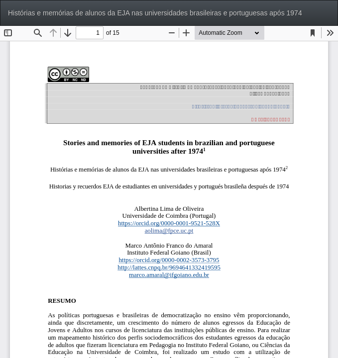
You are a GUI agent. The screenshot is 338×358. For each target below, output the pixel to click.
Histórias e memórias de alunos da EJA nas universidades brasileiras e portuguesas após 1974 (155, 13)
